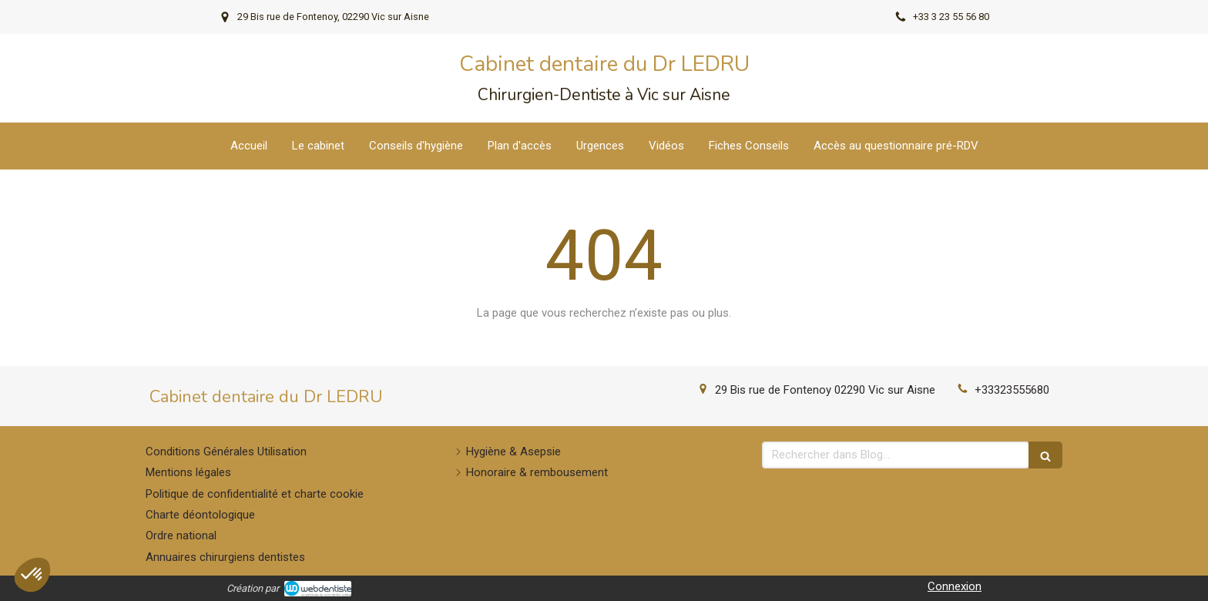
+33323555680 (1012, 390)
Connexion (955, 586)
